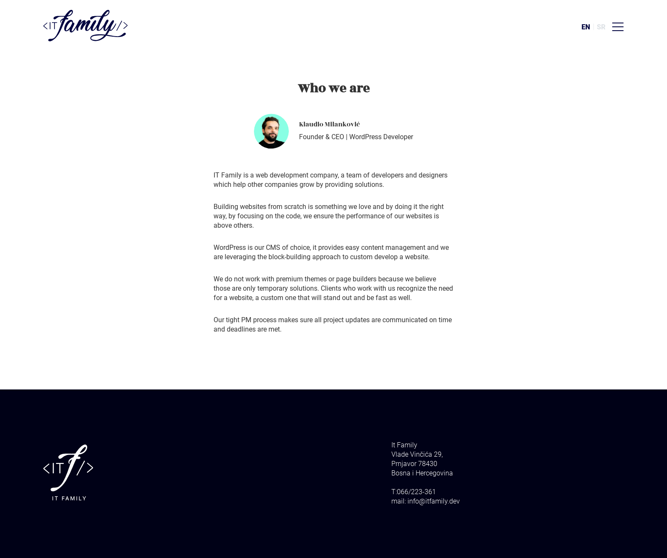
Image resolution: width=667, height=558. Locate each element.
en (585, 27)
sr (601, 27)
